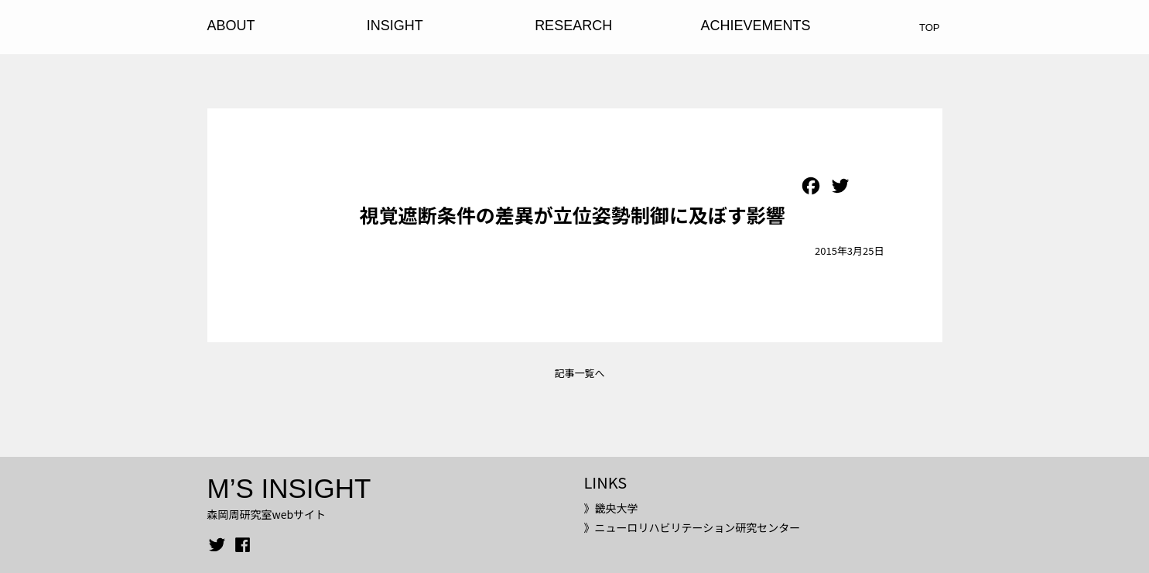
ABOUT (231, 25)
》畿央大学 (610, 508)
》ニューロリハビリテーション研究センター (691, 527)
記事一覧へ (579, 372)
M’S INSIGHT (289, 488)
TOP (929, 27)
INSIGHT (395, 25)
